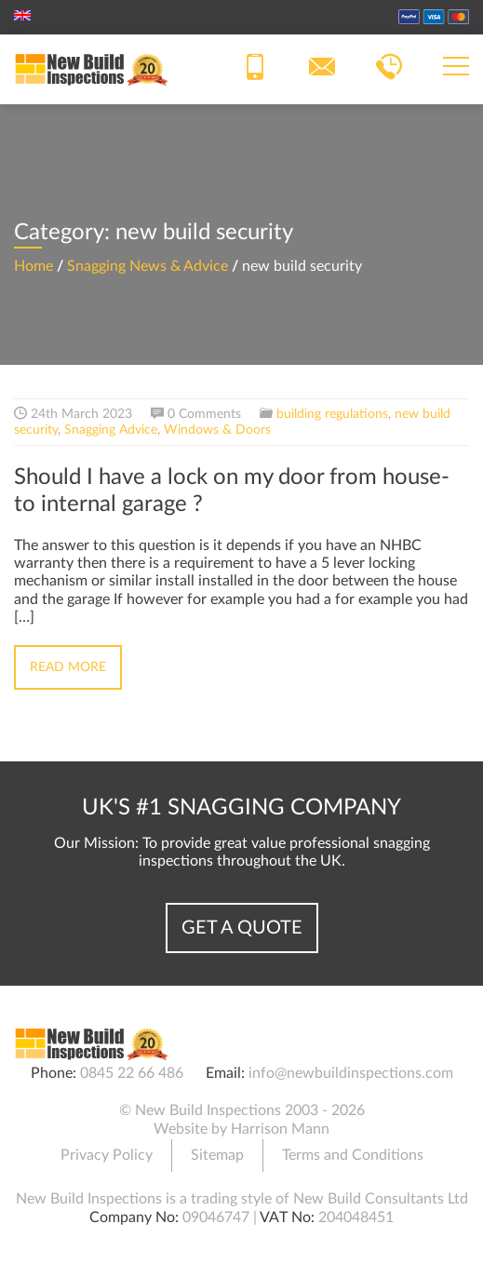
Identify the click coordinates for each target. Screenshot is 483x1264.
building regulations (332, 414)
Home (33, 266)
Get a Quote (241, 928)
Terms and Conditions (352, 1155)
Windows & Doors (217, 430)
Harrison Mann (280, 1129)
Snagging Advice (110, 430)
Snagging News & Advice (147, 266)
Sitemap (217, 1155)
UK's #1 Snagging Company (241, 808)
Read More (68, 667)
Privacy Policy (106, 1155)
